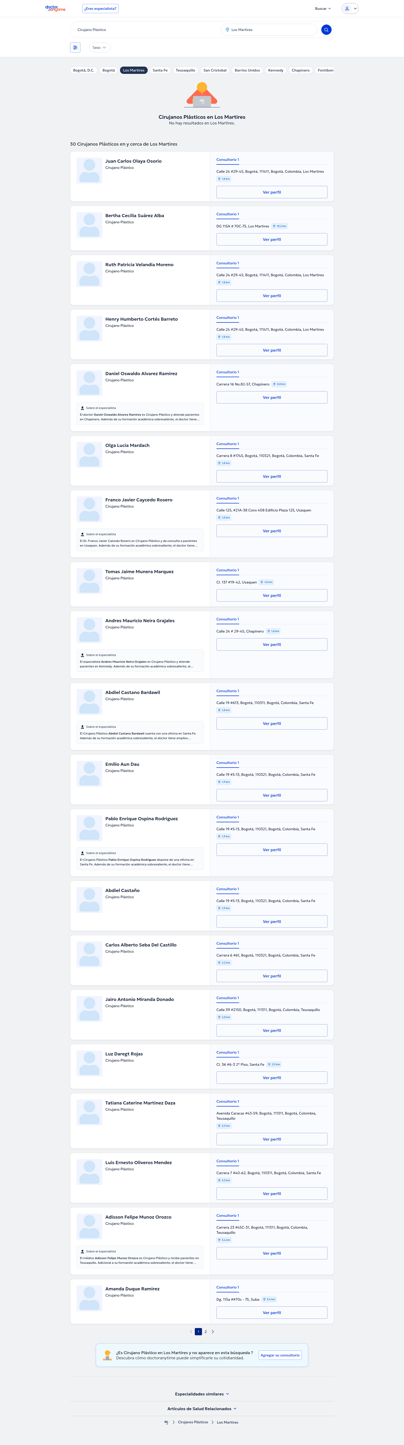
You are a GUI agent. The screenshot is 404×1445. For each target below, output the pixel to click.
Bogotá (109, 70)
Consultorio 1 (227, 159)
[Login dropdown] (350, 8)
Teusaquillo (185, 70)
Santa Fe (160, 70)
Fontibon (326, 70)
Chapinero (301, 70)
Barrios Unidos (247, 70)
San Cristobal (215, 70)
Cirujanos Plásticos (193, 1422)
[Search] (326, 30)
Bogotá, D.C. (83, 70)
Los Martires (134, 70)
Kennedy (275, 70)
